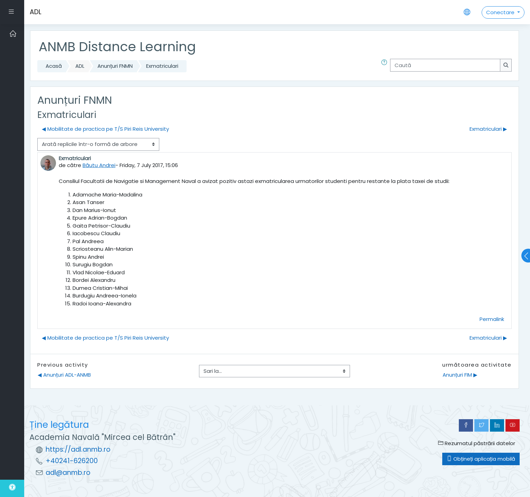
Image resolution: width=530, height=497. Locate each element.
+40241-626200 (72, 461)
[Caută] (445, 65)
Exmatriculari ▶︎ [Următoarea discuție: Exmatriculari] (488, 128)
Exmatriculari (162, 66)
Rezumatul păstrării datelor (476, 443)
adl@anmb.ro (68, 472)
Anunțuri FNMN (115, 66)
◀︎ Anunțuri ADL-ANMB (64, 374)
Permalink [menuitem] (492, 319)
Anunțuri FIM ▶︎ (460, 374)
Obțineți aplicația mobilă (481, 458)
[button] (385, 66)
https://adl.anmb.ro (78, 449)
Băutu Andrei (99, 165)
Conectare (501, 12)
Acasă (54, 66)
